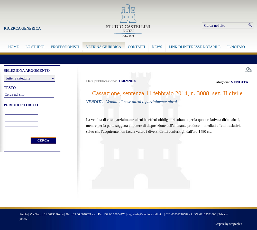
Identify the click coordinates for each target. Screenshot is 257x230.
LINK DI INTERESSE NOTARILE (195, 47)
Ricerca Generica (22, 28)
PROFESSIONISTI (65, 47)
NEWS (157, 47)
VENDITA (239, 82)
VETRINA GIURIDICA (103, 47)
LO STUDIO (34, 47)
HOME (13, 47)
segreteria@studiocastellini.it (145, 214)
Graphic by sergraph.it (228, 224)
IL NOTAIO (236, 47)
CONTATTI (136, 47)
